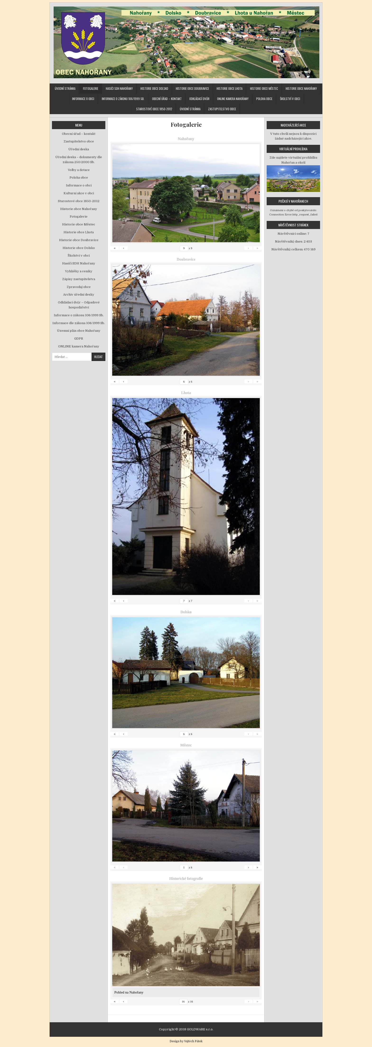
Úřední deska (78, 149)
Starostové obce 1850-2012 (154, 109)
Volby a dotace (79, 170)
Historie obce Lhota (229, 88)
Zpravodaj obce (79, 287)
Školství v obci (290, 98)
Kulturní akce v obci (79, 193)
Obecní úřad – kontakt (167, 98)
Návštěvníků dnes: (289, 241)
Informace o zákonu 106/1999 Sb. (123, 98)
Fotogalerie (90, 88)
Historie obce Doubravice (192, 88)
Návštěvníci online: (292, 233)
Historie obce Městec (264, 88)
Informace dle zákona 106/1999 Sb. (78, 323)
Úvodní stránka (65, 88)
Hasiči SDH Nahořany (119, 88)
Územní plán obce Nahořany (78, 330)
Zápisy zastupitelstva (78, 279)
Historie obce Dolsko (154, 88)
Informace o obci (83, 98)
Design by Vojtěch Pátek (186, 1041)
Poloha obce (264, 98)
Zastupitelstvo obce (222, 109)
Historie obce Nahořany (301, 88)
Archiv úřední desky (78, 294)
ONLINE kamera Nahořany (233, 98)
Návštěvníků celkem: (287, 249)
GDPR (78, 338)
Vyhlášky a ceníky (78, 271)
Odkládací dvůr (199, 98)
